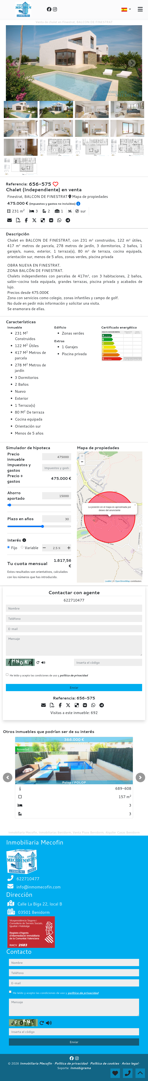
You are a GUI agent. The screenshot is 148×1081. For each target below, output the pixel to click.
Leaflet (108, 581)
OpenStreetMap (122, 581)
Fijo (14, 547)
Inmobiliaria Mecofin (36, 1063)
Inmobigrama (80, 1068)
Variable (31, 547)
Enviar (74, 687)
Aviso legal (130, 1063)
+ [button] (82, 456)
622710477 (74, 600)
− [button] (82, 462)
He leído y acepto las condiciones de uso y (49, 675)
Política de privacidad (71, 1063)
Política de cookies (105, 1063)
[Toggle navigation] (140, 9)
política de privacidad (74, 675)
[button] (7, 777)
